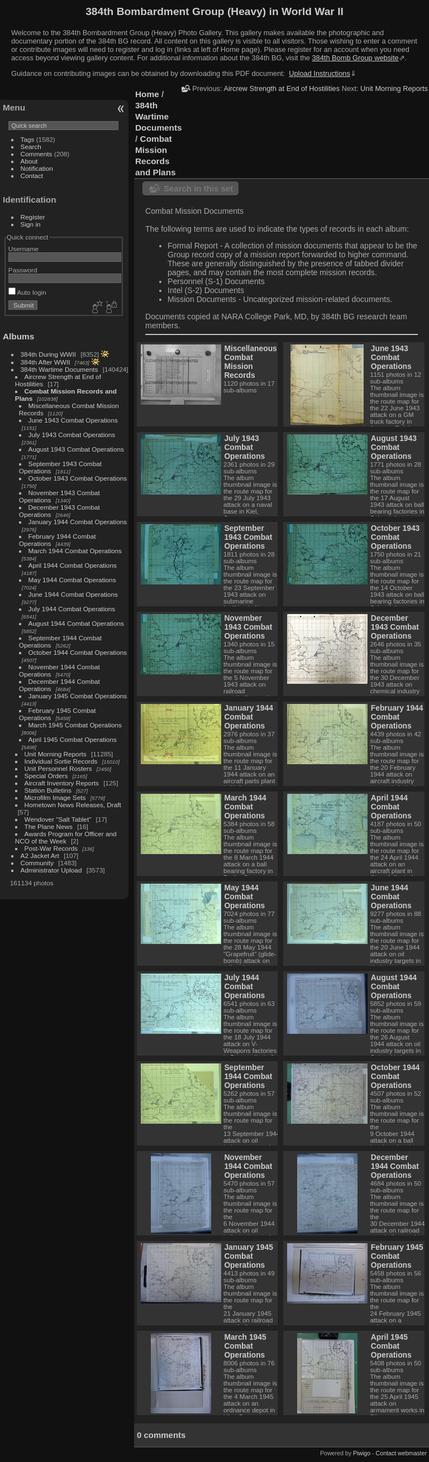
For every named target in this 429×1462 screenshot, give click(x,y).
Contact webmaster (401, 1453)
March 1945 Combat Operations (75, 724)
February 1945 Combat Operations (397, 1256)
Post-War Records (51, 848)
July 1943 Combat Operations (72, 434)
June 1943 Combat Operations (73, 420)
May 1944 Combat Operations (72, 579)
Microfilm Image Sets (55, 797)
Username (23, 248)
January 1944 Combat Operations (77, 521)
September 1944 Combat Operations (248, 1076)
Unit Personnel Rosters (58, 768)
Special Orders (46, 775)
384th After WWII (45, 362)
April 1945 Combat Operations (72, 739)
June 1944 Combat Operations (73, 594)
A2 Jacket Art (40, 855)
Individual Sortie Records (61, 761)
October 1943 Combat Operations (77, 478)
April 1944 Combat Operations (72, 565)
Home (147, 94)
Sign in (31, 224)
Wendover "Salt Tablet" (58, 819)
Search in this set (198, 188)
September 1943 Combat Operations (248, 537)
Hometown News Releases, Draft (73, 804)
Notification (37, 168)
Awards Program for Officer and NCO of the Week (66, 837)
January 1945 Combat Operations (77, 695)
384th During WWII (48, 354)
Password (22, 270)
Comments (37, 153)
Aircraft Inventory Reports (62, 783)
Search (31, 146)
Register (33, 217)
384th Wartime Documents (59, 369)
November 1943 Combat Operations (248, 626)
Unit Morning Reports (56, 754)
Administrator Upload (51, 870)
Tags (28, 139)
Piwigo (361, 1453)
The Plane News (49, 826)
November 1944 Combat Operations (248, 1166)
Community (37, 862)
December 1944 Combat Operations (395, 1166)
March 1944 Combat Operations (75, 550)
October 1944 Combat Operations (77, 652)
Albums (18, 336)
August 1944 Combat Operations (76, 623)
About (29, 161)
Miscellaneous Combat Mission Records (250, 362)
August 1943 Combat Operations (76, 449)
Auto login (27, 292)
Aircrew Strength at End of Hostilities (281, 88)
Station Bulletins (48, 790)
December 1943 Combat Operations (395, 626)
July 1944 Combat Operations (72, 608)
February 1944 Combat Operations (397, 716)
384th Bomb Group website (355, 58)
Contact (32, 175)
